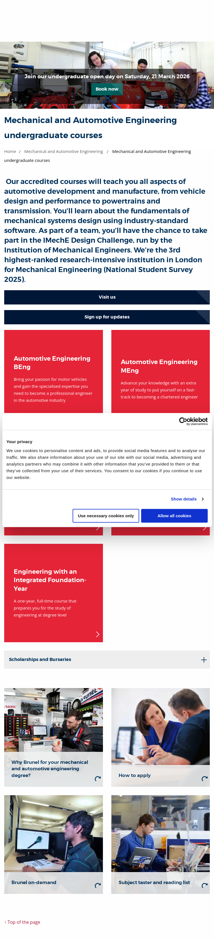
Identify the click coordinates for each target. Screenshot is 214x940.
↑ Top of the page (22, 922)
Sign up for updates (107, 317)
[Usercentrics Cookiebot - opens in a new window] (183, 421)
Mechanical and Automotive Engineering (63, 151)
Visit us (107, 297)
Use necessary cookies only (106, 515)
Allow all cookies (174, 515)
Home (10, 151)
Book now (107, 89)
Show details (184, 499)
